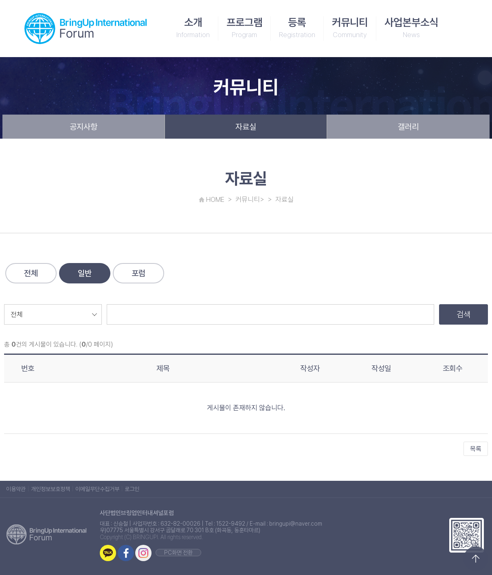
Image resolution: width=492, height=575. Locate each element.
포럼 (138, 273)
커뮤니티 (350, 28)
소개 (193, 28)
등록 (297, 28)
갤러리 (408, 127)
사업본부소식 (411, 28)
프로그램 (244, 28)
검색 (463, 314)
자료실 (245, 127)
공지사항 (83, 127)
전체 (31, 273)
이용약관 (16, 489)
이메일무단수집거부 (97, 489)
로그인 (132, 489)
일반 (85, 273)
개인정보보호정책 (50, 489)
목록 (475, 449)
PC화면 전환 (178, 552)
